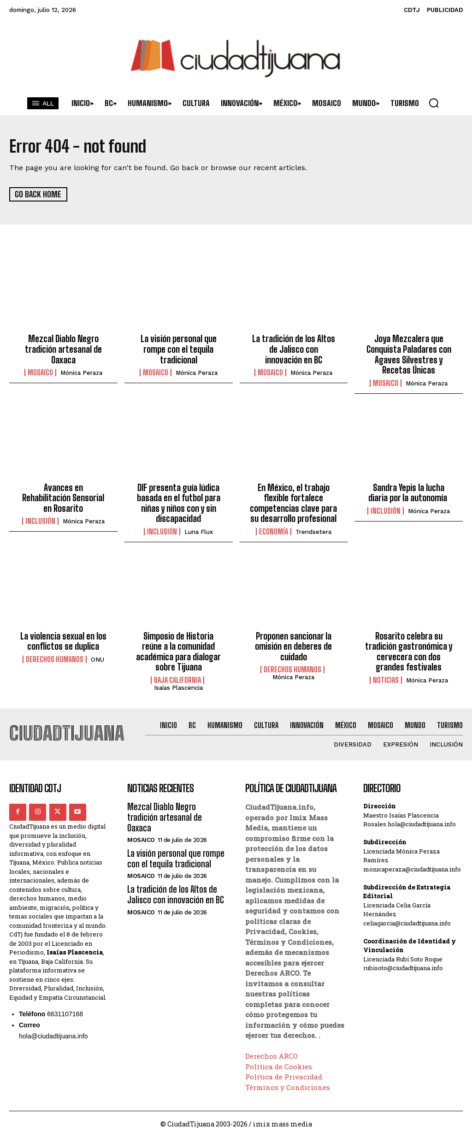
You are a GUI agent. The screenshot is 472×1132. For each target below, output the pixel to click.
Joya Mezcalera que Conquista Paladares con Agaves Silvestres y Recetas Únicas (408, 353)
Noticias (386, 674)
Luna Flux (198, 528)
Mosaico (40, 371)
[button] (434, 103)
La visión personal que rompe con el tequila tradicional (179, 348)
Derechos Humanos (54, 654)
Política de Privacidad (283, 1071)
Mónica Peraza (81, 371)
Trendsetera (313, 528)
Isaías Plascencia (178, 682)
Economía (273, 528)
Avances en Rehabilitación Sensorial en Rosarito (63, 495)
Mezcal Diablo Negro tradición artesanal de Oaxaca (63, 348)
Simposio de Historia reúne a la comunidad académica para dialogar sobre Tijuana (178, 647)
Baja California (177, 674)
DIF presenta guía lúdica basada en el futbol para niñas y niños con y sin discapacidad (178, 500)
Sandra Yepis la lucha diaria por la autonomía (408, 490)
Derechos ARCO (271, 1050)
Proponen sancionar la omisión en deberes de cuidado (293, 642)
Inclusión (40, 518)
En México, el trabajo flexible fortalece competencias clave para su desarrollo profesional (293, 500)
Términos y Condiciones (287, 1081)
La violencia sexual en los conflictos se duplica (63, 637)
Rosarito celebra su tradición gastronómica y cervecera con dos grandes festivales (409, 647)
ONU (97, 655)
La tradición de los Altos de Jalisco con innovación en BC (293, 348)
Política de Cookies (278, 1061)
